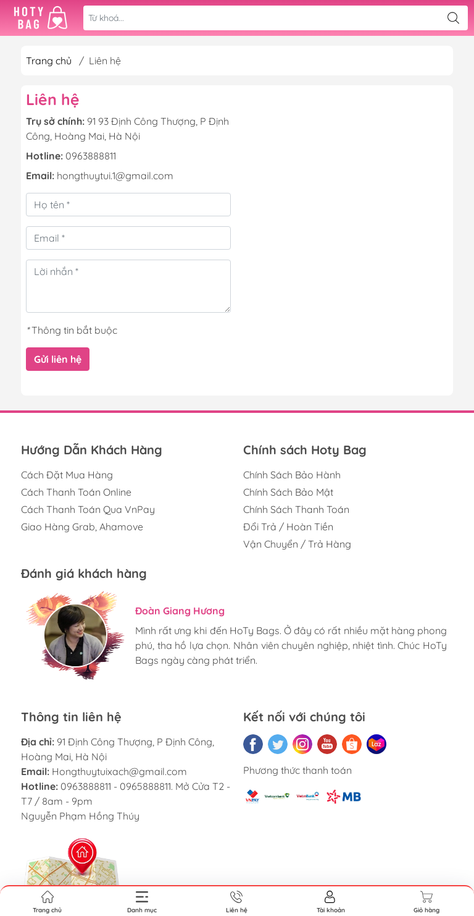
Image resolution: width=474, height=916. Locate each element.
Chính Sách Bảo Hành (292, 475)
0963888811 (90, 156)
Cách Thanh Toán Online (76, 492)
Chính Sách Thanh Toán (296, 509)
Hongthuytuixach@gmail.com (119, 771)
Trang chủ (49, 60)
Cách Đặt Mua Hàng (67, 475)
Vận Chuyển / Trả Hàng (297, 544)
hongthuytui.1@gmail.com (115, 175)
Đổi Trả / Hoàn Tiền (288, 526)
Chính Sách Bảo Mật (288, 492)
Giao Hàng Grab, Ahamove (82, 526)
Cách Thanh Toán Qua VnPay (88, 509)
